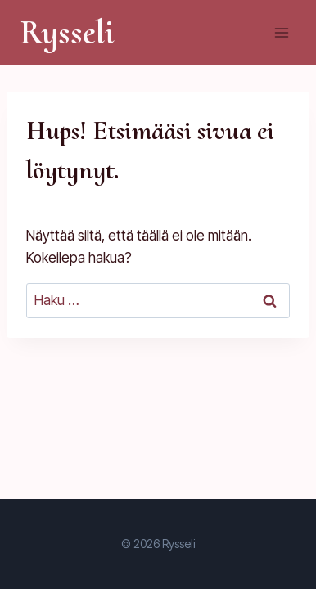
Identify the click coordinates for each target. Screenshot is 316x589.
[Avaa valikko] (281, 32)
